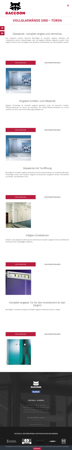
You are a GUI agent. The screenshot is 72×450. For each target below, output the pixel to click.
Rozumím (37, 448)
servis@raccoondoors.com (38, 410)
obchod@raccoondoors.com (38, 412)
